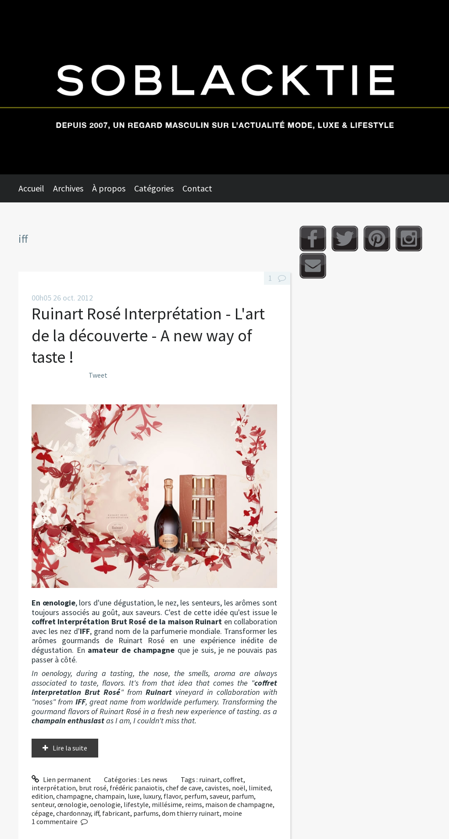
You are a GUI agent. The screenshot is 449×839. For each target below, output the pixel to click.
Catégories (154, 188)
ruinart (209, 779)
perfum (195, 796)
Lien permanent (61, 779)
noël (239, 787)
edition (42, 796)
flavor (172, 796)
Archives (68, 188)
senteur (43, 804)
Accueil (31, 188)
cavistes (217, 787)
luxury (151, 796)
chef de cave (184, 787)
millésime (167, 804)
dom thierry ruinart (191, 813)
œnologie (72, 804)
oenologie (105, 804)
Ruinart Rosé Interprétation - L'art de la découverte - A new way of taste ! (148, 335)
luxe (134, 796)
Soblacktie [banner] (224, 87)
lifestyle (136, 804)
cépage (42, 813)
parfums (146, 813)
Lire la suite (70, 747)
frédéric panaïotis (136, 787)
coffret (233, 779)
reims (193, 804)
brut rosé (93, 787)
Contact (197, 188)
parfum (243, 796)
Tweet (98, 375)
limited (260, 787)
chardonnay (73, 813)
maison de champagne (239, 804)
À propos (108, 188)
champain (110, 796)
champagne (74, 796)
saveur (219, 796)
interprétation (54, 787)
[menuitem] (35, 188)
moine (232, 813)
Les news (154, 779)
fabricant (116, 813)
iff (96, 813)
